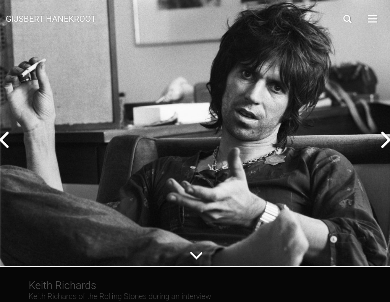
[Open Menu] (372, 19)
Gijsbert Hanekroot (51, 18)
